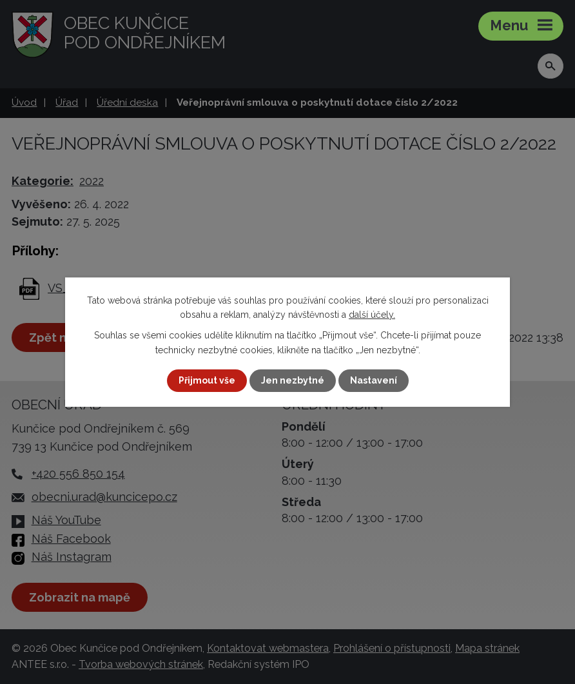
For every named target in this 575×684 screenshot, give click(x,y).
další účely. (372, 314)
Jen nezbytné (292, 380)
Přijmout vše (207, 380)
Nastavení (373, 380)
